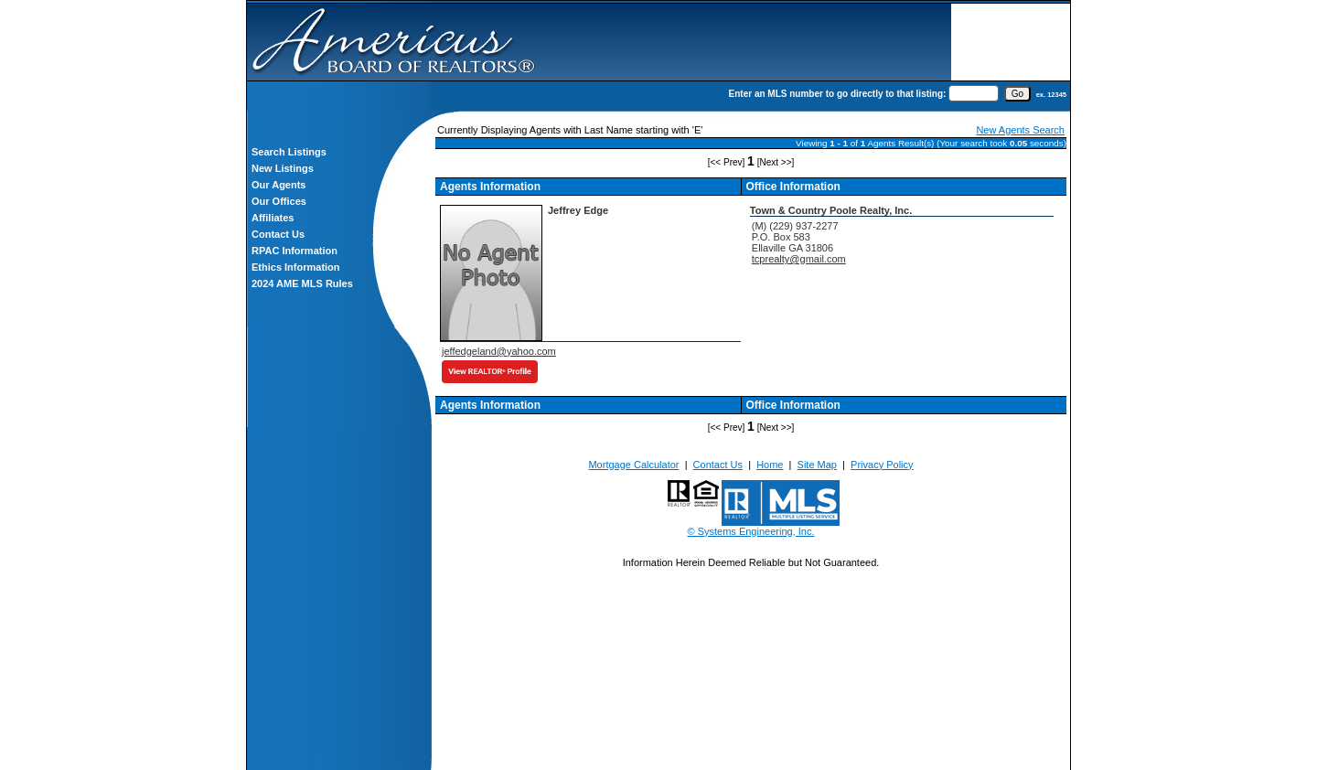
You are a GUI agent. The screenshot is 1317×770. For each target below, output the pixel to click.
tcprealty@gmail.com (799, 258)
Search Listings (289, 151)
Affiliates (273, 217)
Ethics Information (296, 267)
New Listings (283, 168)
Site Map (817, 464)
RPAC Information (294, 250)
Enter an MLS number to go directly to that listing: (838, 94)
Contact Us (278, 234)
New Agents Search (1020, 129)
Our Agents (279, 184)
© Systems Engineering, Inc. (751, 531)
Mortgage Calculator (633, 464)
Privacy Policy (882, 464)
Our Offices (279, 201)
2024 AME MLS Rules (302, 283)
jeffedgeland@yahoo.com (499, 351)
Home (769, 464)
